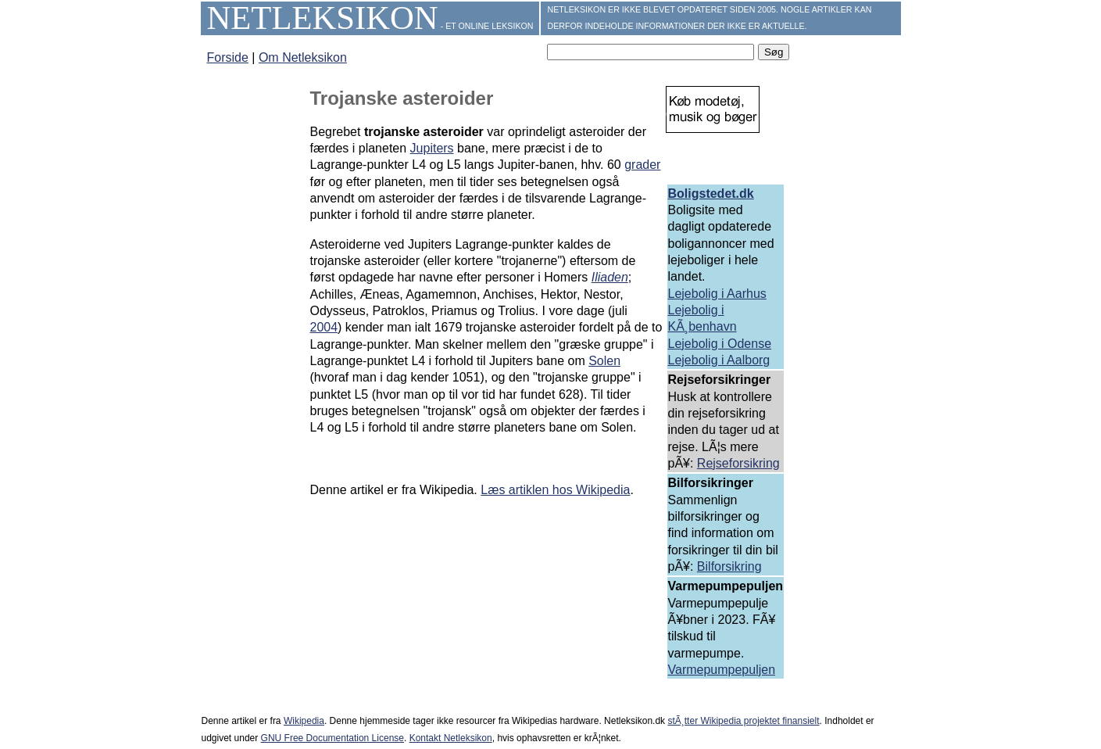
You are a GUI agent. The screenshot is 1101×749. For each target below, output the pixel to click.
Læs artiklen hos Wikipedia (555, 489)
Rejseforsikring (738, 463)
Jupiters (432, 148)
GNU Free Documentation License (332, 738)
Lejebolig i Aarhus (717, 293)
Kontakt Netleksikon (450, 738)
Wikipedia (304, 720)
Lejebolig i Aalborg (719, 360)
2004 (324, 327)
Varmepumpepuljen (722, 669)
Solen (604, 360)
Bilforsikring (729, 566)
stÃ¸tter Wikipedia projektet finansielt (743, 720)
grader (642, 164)
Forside (227, 57)
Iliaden (610, 277)
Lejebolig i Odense (720, 343)
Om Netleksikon (303, 57)
